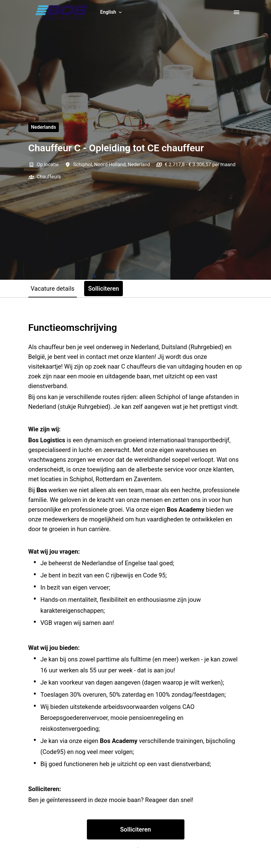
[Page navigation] (236, 12)
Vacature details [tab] (53, 288)
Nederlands (43, 127)
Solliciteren (135, 829)
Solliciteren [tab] (103, 288)
